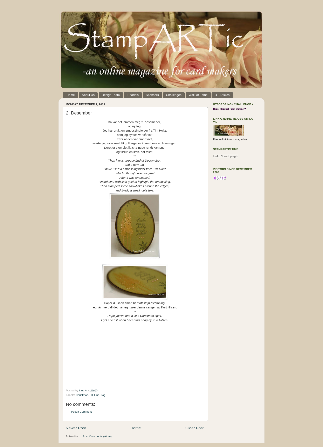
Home (71, 95)
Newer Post (76, 428)
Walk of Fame (198, 95)
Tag (103, 395)
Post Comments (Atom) (97, 436)
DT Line (94, 395)
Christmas (82, 395)
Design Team (111, 95)
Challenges (173, 95)
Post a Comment (81, 411)
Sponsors (152, 95)
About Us (88, 95)
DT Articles (222, 95)
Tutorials (133, 95)
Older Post (194, 428)
